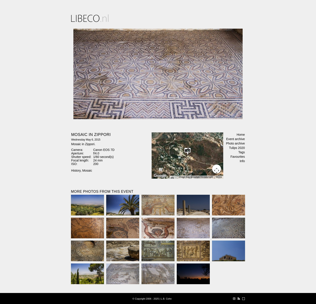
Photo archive (235, 143)
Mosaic (87, 170)
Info (242, 161)
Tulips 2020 (237, 148)
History (76, 170)
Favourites (237, 156)
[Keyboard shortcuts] (173, 178)
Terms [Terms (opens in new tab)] (219, 177)
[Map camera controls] (216, 169)
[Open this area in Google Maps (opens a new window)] (160, 176)
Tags (241, 152)
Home (241, 134)
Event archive (235, 139)
